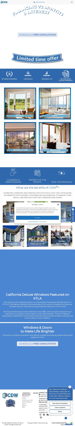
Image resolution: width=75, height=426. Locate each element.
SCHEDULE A (37, 35)
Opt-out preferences (33, 221)
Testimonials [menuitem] (27, 402)
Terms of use (42, 423)
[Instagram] (40, 415)
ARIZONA (42, 410)
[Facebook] (43, 415)
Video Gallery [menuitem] (27, 400)
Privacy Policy (42, 221)
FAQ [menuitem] (23, 407)
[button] (58, 204)
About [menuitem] (24, 405)
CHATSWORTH (43, 406)
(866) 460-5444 (45, 396)
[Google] (41, 417)
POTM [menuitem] (24, 398)
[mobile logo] (4, 2)
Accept (37, 218)
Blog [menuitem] (24, 404)
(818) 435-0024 (45, 400)
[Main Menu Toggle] (72, 2)
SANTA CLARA (43, 408)
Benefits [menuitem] (25, 397)
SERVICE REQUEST (45, 402)
